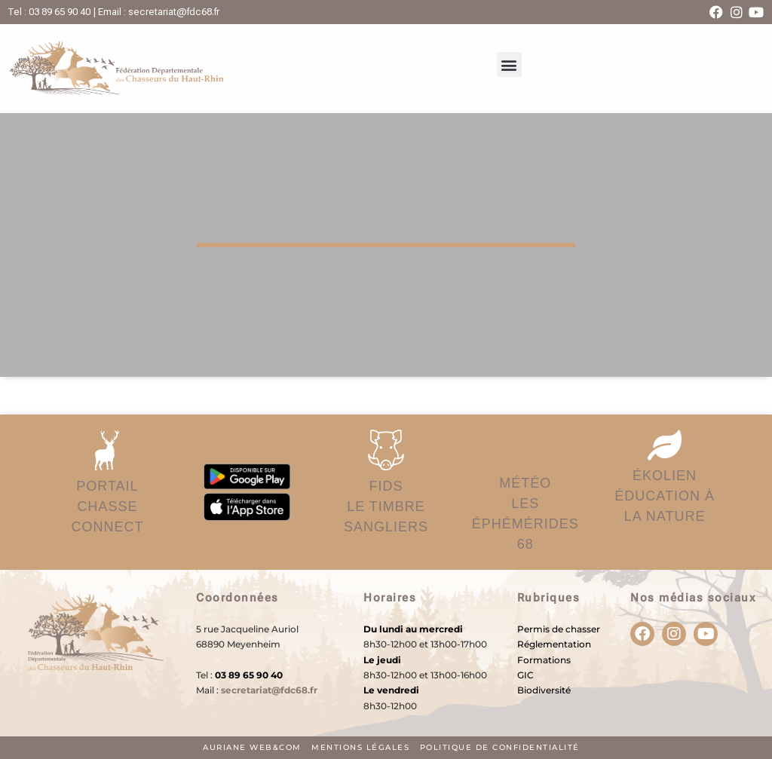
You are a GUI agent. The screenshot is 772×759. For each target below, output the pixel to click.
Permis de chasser (558, 629)
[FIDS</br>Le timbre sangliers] (386, 450)
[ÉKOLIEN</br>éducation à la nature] (665, 445)
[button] (509, 64)
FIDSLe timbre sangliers (386, 506)
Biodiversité (544, 690)
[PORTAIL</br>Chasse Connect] (107, 450)
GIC (525, 675)
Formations (544, 660)
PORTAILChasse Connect (107, 506)
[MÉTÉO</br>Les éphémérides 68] (525, 448)
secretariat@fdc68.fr (269, 690)
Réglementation (554, 644)
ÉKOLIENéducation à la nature (664, 496)
